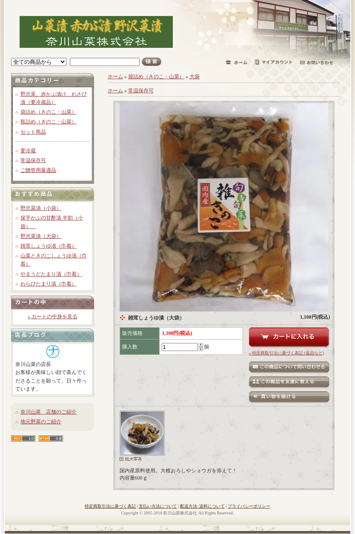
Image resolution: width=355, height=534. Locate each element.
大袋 (194, 77)
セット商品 (33, 132)
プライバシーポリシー (249, 506)
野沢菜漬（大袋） (40, 236)
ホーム (115, 77)
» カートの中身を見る (52, 317)
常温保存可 (33, 160)
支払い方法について (158, 506)
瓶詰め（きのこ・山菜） (48, 122)
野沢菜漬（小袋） (40, 208)
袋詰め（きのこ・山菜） (48, 112)
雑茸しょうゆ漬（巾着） (48, 246)
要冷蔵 (28, 151)
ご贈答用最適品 (38, 170)
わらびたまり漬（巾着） (48, 284)
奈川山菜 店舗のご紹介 (48, 412)
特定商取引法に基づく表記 (110, 506)
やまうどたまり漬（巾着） (51, 274)
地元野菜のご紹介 (40, 422)
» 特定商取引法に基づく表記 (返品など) (286, 353)
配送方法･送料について (202, 506)
